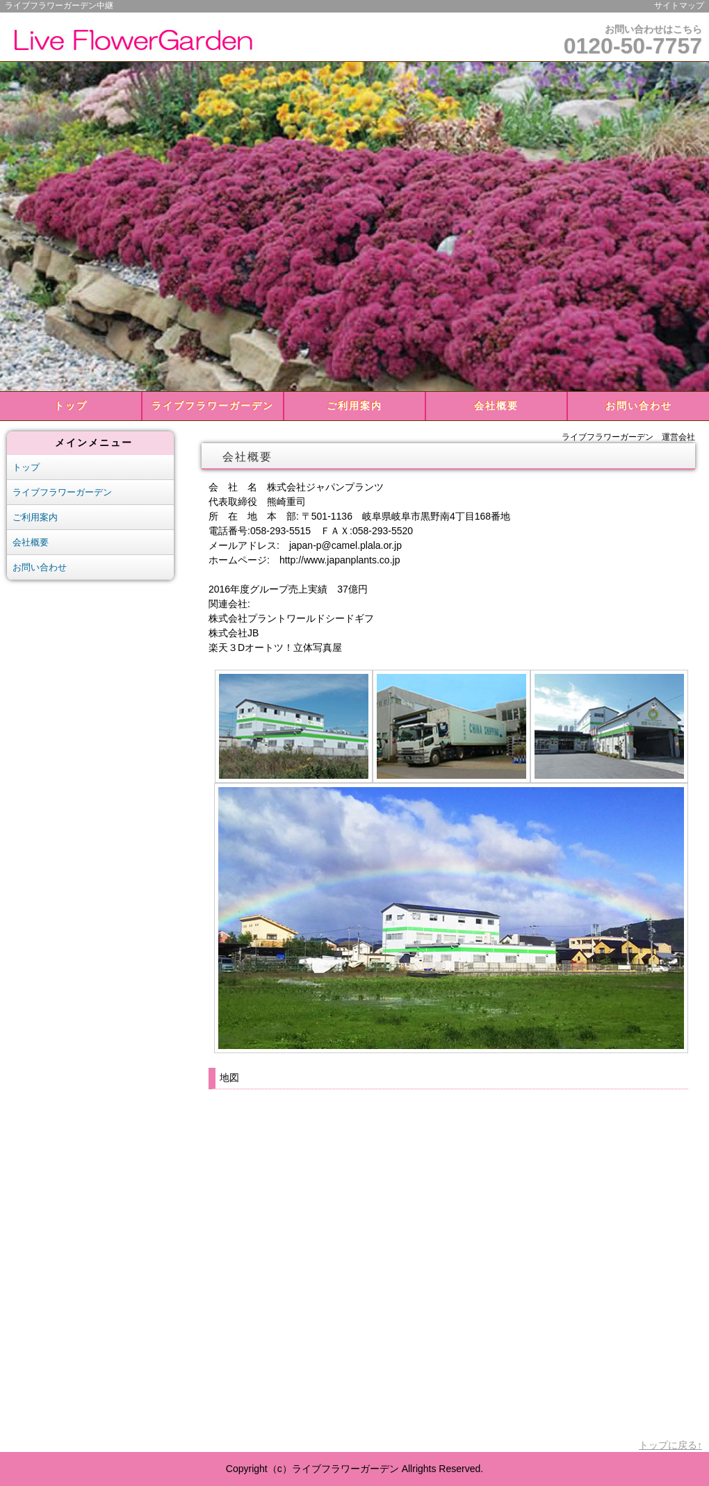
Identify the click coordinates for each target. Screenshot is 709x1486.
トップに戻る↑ (670, 1445)
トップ (71, 405)
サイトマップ (679, 5)
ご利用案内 (354, 405)
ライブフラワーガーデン (213, 405)
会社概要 (496, 405)
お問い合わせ (638, 405)
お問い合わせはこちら (633, 41)
